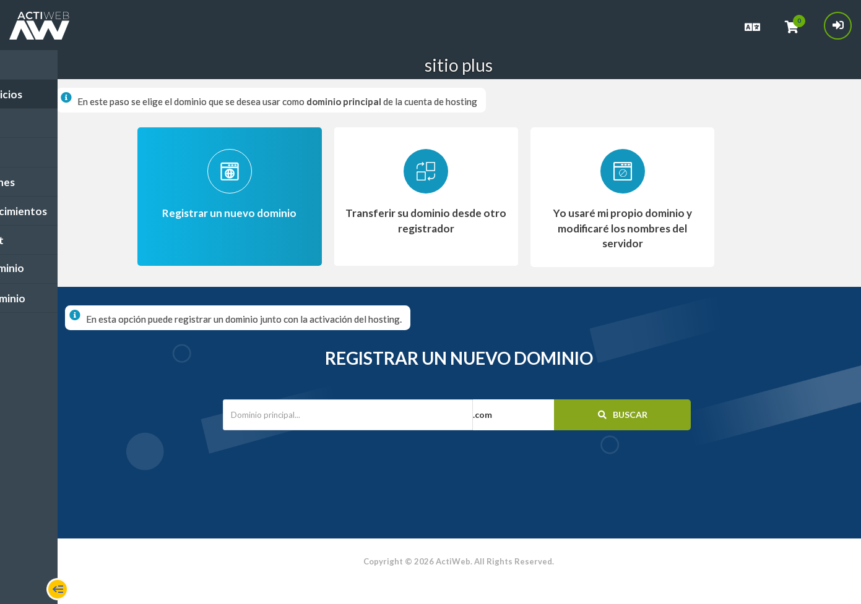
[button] (542, 414)
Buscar (624, 414)
